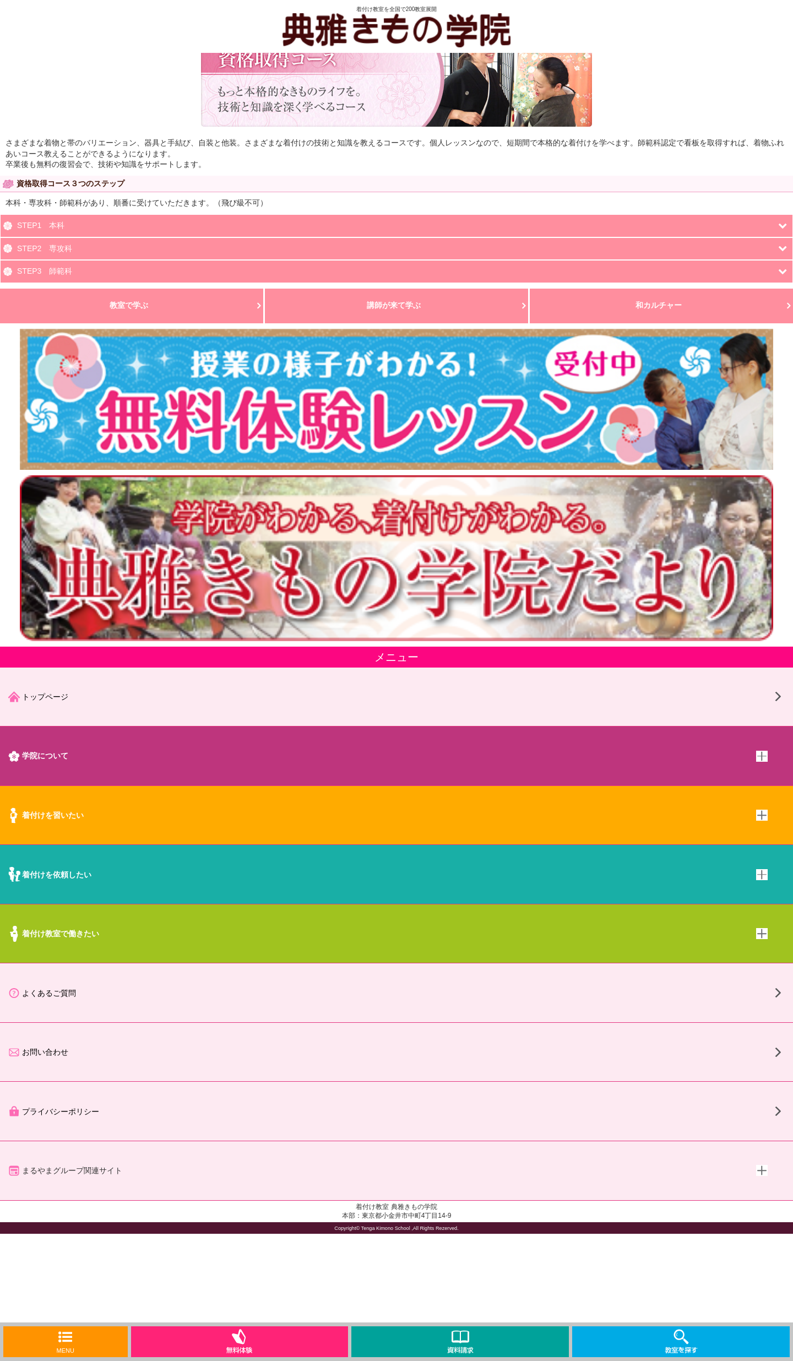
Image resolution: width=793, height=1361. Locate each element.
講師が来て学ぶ (394, 305)
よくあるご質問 (42, 993)
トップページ (38, 696)
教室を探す (681, 1341)
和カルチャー (659, 305)
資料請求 (460, 1341)
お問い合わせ (38, 1052)
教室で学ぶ (129, 305)
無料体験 (239, 1341)
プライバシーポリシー (53, 1111)
